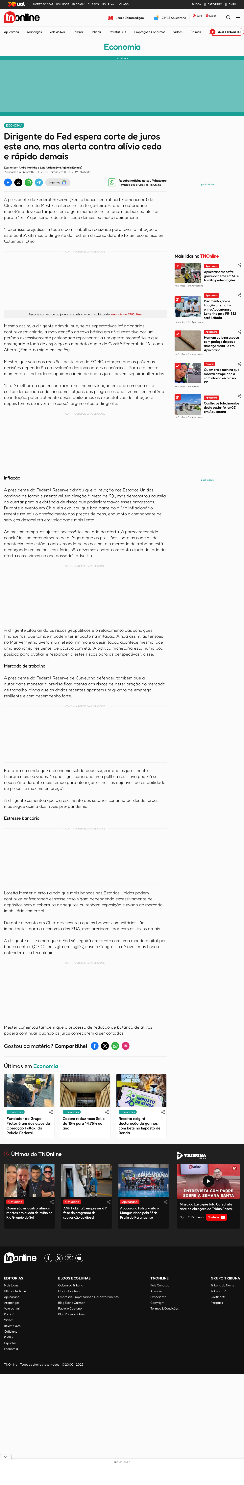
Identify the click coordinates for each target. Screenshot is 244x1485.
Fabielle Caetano (70, 1308)
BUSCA (194, 4)
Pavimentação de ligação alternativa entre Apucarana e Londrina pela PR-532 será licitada (220, 309)
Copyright (157, 1303)
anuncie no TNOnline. (126, 314)
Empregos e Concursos (149, 32)
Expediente (158, 1297)
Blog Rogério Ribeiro (72, 1314)
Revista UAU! (117, 32)
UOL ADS (123, 4)
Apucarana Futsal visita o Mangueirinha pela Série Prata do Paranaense (139, 1213)
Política (96, 32)
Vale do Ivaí (57, 32)
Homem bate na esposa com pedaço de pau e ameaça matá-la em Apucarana (221, 343)
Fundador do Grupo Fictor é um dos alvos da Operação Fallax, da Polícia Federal (28, 1125)
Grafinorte (218, 1297)
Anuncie (156, 1291)
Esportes (10, 1343)
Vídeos (178, 32)
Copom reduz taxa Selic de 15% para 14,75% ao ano (84, 1123)
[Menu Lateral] (238, 18)
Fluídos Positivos (69, 1291)
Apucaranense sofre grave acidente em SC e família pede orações (221, 276)
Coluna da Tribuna (70, 1285)
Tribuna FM (218, 1291)
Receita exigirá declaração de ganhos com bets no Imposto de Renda (139, 1125)
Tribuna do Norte (222, 1285)
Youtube (216, 1217)
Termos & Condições (164, 1308)
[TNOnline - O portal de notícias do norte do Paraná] (22, 17)
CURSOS (93, 4)
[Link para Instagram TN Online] (69, 1258)
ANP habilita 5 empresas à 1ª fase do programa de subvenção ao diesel (85, 1213)
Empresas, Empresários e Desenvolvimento (88, 1297)
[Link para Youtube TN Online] (79, 1258)
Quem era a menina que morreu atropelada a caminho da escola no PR (221, 375)
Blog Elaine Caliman (71, 1303)
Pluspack (217, 1303)
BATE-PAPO (213, 4)
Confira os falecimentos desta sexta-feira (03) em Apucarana (221, 407)
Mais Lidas (11, 1285)
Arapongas (34, 32)
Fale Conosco (159, 1285)
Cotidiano (10, 1331)
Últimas (195, 32)
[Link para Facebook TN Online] (48, 1258)
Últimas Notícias (15, 1291)
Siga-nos (57, 182)
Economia (122, 47)
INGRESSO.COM (43, 4)
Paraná (78, 32)
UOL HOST (62, 4)
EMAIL (230, 4)
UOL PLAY (108, 4)
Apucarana (11, 32)
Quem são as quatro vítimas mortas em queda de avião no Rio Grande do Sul (29, 1213)
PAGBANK (78, 4)
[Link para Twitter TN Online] (59, 1258)
